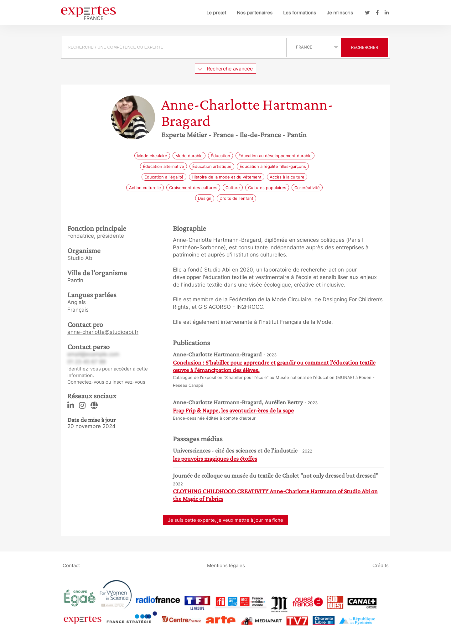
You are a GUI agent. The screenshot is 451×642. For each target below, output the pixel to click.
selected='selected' (314, 47)
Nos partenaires (254, 13)
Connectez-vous (85, 382)
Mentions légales (226, 565)
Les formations (299, 13)
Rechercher (364, 47)
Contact (71, 565)
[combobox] (174, 47)
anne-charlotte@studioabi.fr (102, 332)
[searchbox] (173, 47)
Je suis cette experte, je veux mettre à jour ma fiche (225, 520)
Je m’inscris (340, 13)
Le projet (216, 13)
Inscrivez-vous (128, 382)
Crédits (380, 565)
